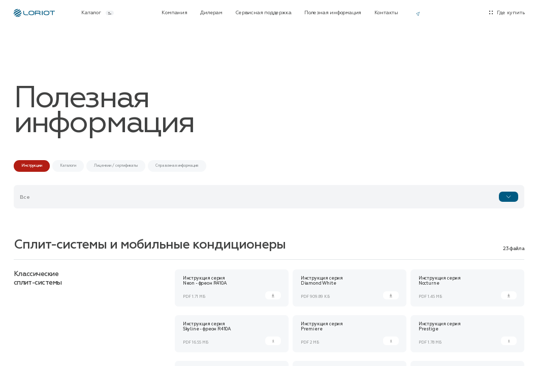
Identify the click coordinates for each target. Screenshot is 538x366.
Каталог (97, 13)
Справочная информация (176, 165)
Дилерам (211, 13)
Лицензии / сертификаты (116, 165)
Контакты (386, 13)
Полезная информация (332, 13)
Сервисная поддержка (263, 13)
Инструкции (31, 165)
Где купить (510, 13)
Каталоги (68, 165)
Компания (174, 13)
